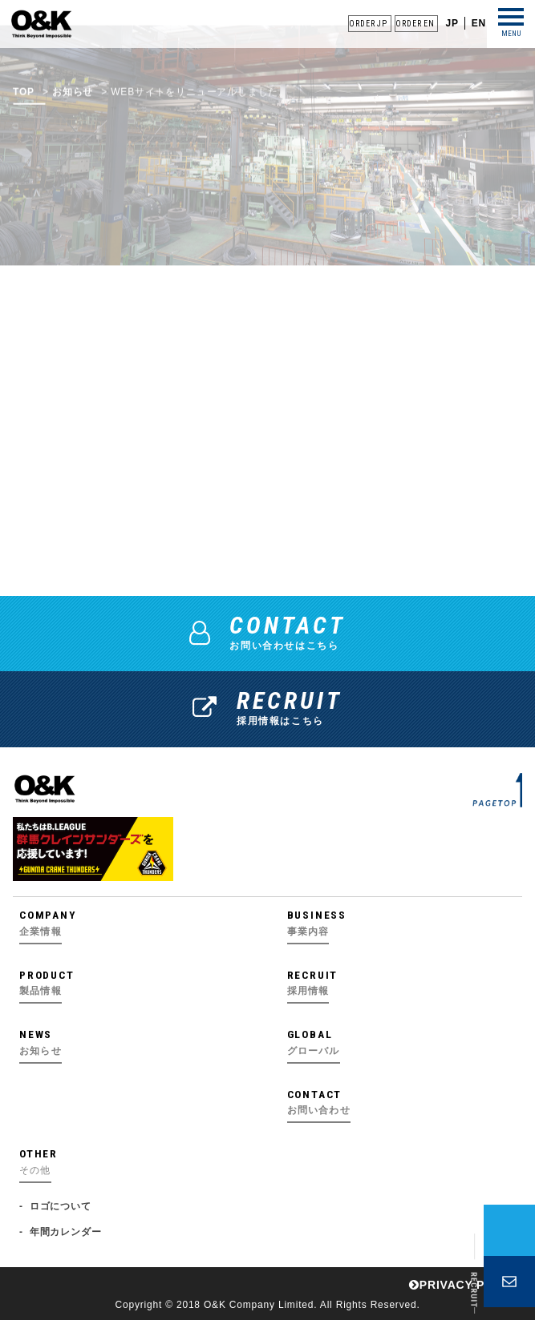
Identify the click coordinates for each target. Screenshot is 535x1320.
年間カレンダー (66, 1232)
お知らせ (72, 103)
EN (479, 23)
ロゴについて (60, 1206)
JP (451, 23)
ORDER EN (414, 23)
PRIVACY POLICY (465, 1284)
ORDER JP (368, 23)
